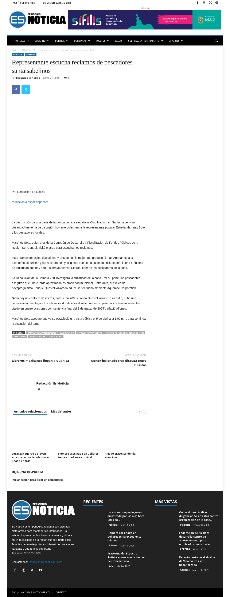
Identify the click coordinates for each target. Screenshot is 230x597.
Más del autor (61, 411)
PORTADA (22, 40)
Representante (37, 336)
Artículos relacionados (30, 411)
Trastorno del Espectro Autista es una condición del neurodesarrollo (126, 557)
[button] (216, 40)
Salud (111, 566)
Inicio (14, 50)
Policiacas (113, 524)
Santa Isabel (55, 336)
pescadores (20, 336)
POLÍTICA (61, 40)
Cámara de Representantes (42, 332)
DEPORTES (176, 40)
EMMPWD (60, 592)
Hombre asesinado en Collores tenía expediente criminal (78, 455)
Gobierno (185, 569)
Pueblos (30, 54)
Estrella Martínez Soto (89, 332)
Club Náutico (67, 332)
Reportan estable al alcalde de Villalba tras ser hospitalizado (197, 561)
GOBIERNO (42, 40)
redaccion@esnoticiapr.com (30, 202)
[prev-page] (139, 411)
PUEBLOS (102, 40)
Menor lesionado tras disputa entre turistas (119, 362)
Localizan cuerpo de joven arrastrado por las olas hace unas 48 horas (30, 457)
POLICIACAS (82, 40)
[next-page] (145, 411)
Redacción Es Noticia (28, 77)
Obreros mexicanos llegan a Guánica (40, 360)
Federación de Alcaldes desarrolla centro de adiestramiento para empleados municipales (194, 538)
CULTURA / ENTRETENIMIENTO (145, 40)
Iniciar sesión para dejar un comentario (37, 479)
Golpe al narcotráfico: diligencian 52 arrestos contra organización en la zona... (198, 516)
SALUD (118, 40)
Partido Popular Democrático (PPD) (125, 332)
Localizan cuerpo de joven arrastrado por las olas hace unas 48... (126, 516)
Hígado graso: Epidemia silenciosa (120, 455)
